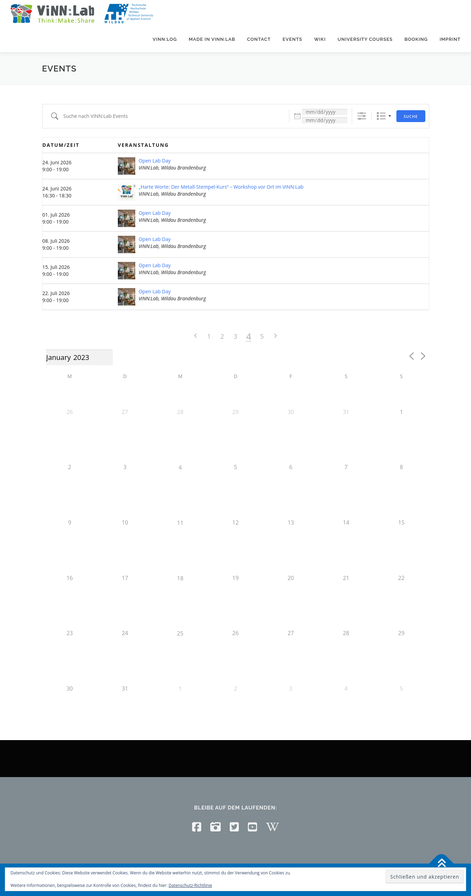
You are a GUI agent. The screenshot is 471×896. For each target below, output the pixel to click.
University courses (365, 39)
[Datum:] (324, 112)
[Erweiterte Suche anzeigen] (361, 116)
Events (292, 39)
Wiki (320, 39)
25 (180, 633)
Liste (381, 116)
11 (180, 523)
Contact (259, 39)
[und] (324, 120)
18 (180, 578)
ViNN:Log (165, 39)
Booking (416, 39)
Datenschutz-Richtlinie (190, 885)
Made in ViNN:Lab (212, 39)
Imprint (450, 39)
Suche (411, 116)
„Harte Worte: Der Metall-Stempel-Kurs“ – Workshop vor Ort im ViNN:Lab (221, 186)
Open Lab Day (155, 160)
